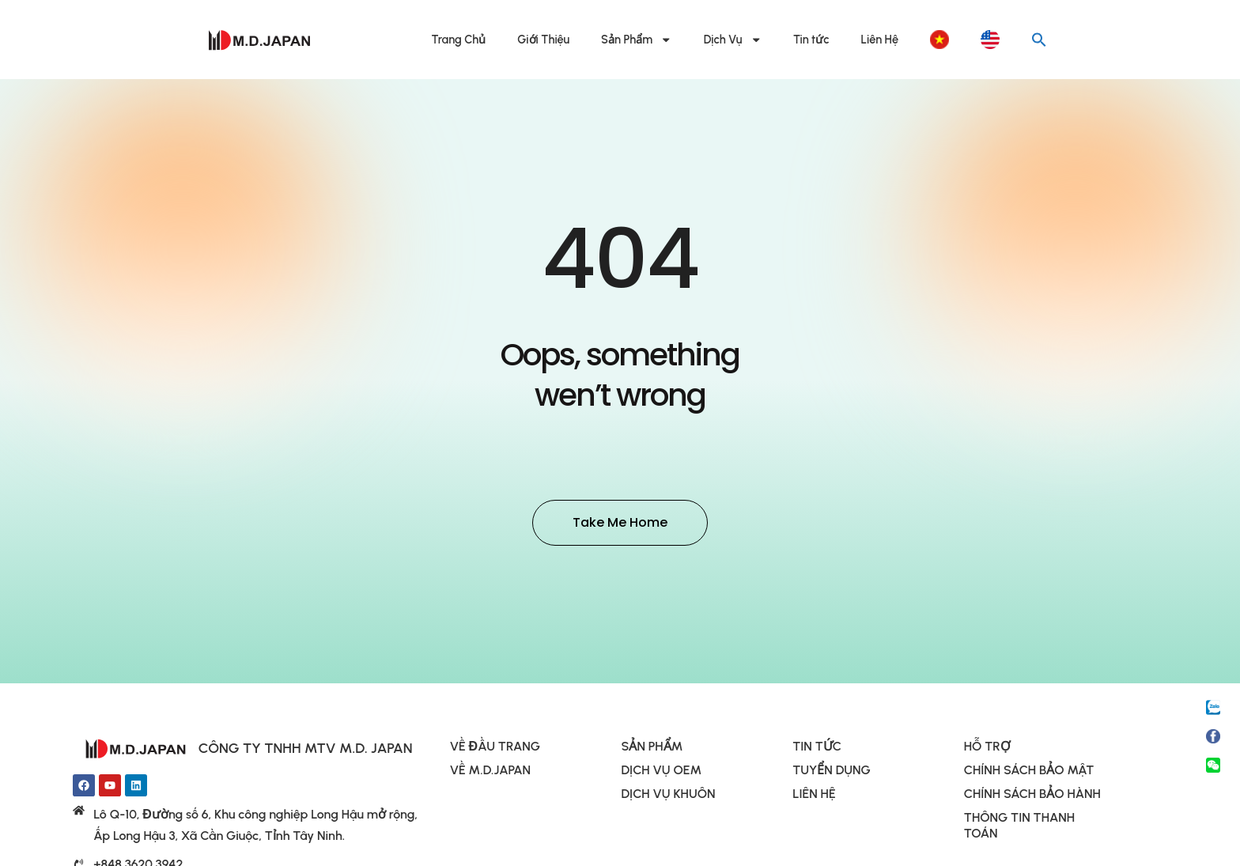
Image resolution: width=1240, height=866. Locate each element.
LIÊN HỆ (813, 796)
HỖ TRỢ (987, 748)
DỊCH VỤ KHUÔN (668, 796)
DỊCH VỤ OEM (661, 772)
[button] (1039, 39)
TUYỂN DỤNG (831, 772)
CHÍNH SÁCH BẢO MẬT (1029, 772)
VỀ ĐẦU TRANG (495, 748)
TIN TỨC (816, 748)
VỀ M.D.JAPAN (490, 772)
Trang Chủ (459, 39)
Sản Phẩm (636, 40)
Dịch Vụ (733, 40)
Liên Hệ (879, 39)
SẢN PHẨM (651, 748)
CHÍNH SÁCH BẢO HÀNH (1032, 796)
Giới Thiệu (543, 39)
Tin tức (811, 39)
